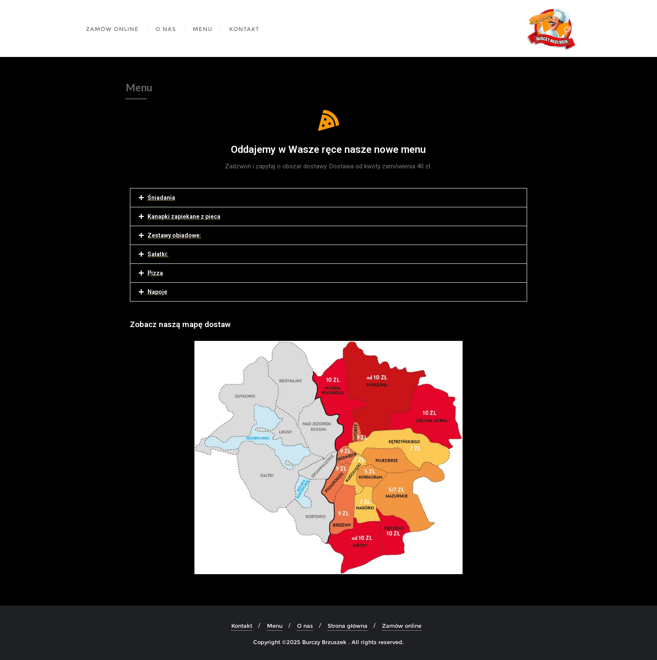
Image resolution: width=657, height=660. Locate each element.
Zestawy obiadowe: (174, 235)
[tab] (328, 197)
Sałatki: (157, 254)
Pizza (155, 273)
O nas (305, 625)
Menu (274, 625)
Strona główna (347, 625)
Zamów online (402, 625)
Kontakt (241, 625)
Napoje (157, 292)
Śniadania (161, 197)
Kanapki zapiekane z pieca (183, 216)
